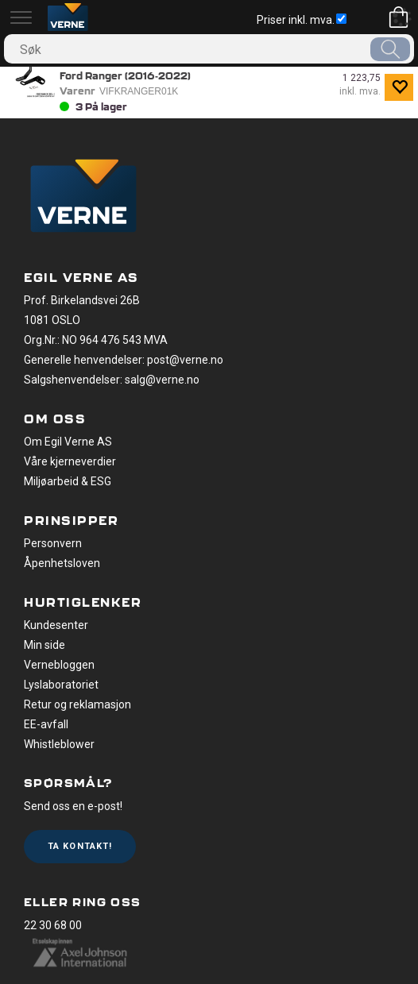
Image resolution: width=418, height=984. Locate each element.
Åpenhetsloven (62, 563)
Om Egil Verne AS (68, 441)
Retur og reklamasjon (77, 704)
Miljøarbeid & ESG (67, 481)
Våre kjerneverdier (70, 461)
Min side (44, 645)
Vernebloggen (59, 664)
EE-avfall (46, 724)
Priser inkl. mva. (301, 20)
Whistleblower (59, 744)
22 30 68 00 (53, 925)
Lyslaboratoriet (61, 684)
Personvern (53, 543)
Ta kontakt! (80, 846)
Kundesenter (56, 625)
